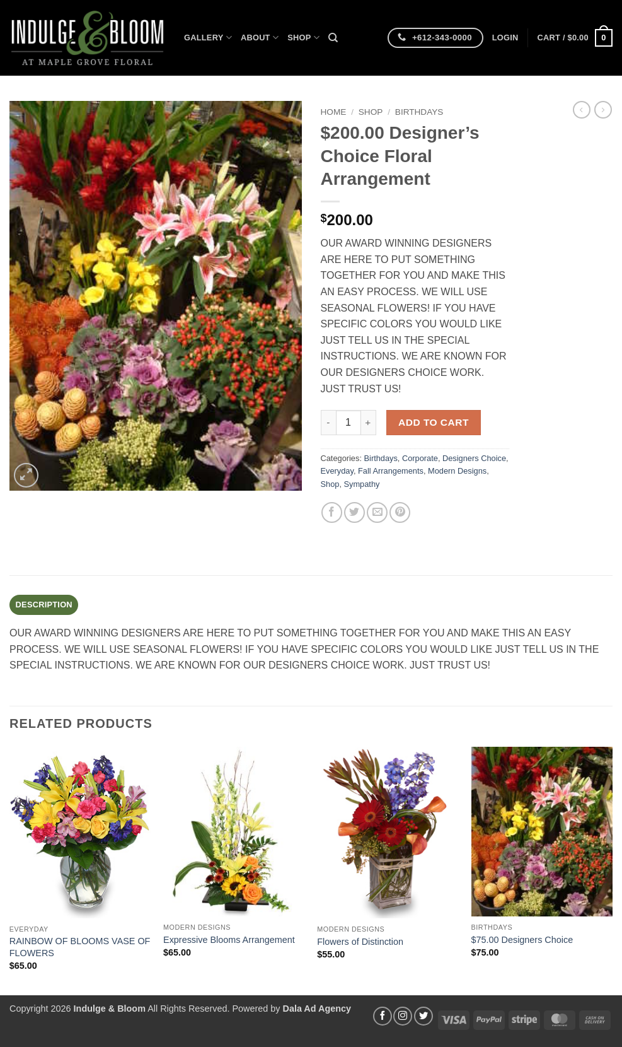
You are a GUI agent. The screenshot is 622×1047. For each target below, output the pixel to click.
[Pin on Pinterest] (399, 512)
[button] (505, 37)
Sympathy (362, 484)
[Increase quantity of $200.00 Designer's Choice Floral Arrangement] (368, 422)
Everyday (337, 471)
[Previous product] (603, 110)
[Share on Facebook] (331, 512)
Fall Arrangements (390, 471)
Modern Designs (457, 471)
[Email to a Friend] (377, 512)
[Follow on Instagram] (402, 1016)
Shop (303, 38)
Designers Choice (474, 458)
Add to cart (433, 422)
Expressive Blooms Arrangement (229, 940)
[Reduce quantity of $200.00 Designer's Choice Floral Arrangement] (328, 422)
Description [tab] (44, 604)
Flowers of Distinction (360, 942)
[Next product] (581, 110)
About (260, 38)
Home (334, 112)
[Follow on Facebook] (382, 1016)
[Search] (333, 38)
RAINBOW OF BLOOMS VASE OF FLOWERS (80, 947)
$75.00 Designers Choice (522, 940)
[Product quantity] (348, 422)
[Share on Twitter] (354, 512)
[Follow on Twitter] (423, 1016)
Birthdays (419, 112)
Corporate (420, 458)
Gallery (208, 38)
